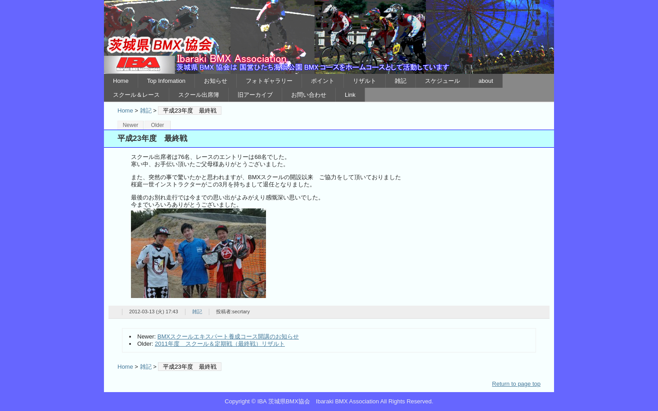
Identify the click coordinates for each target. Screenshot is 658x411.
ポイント (322, 80)
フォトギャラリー (269, 80)
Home (121, 80)
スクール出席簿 (198, 94)
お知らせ (215, 80)
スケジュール (442, 80)
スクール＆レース (136, 94)
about (485, 80)
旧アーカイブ (255, 94)
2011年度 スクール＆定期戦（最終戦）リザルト (220, 343)
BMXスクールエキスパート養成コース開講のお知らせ (228, 336)
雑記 (400, 80)
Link (350, 94)
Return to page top (516, 383)
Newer (131, 125)
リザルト (364, 80)
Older (157, 125)
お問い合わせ (308, 94)
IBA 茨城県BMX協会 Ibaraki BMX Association (329, 37)
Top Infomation (166, 80)
